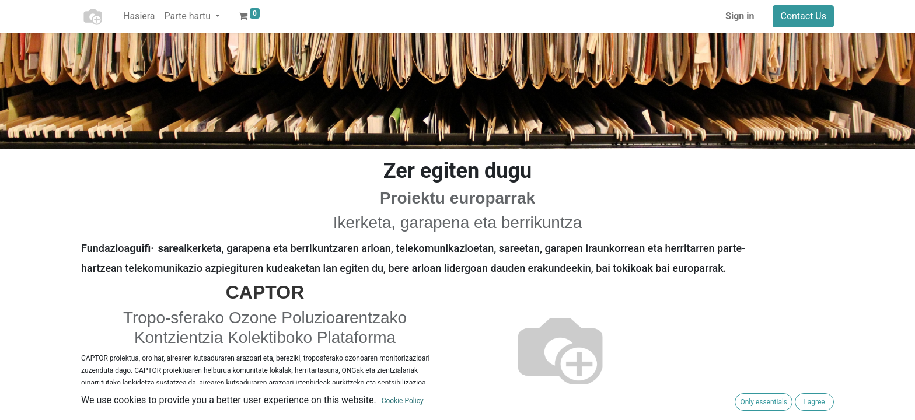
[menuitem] (139, 16)
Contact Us (803, 16)
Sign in (739, 16)
